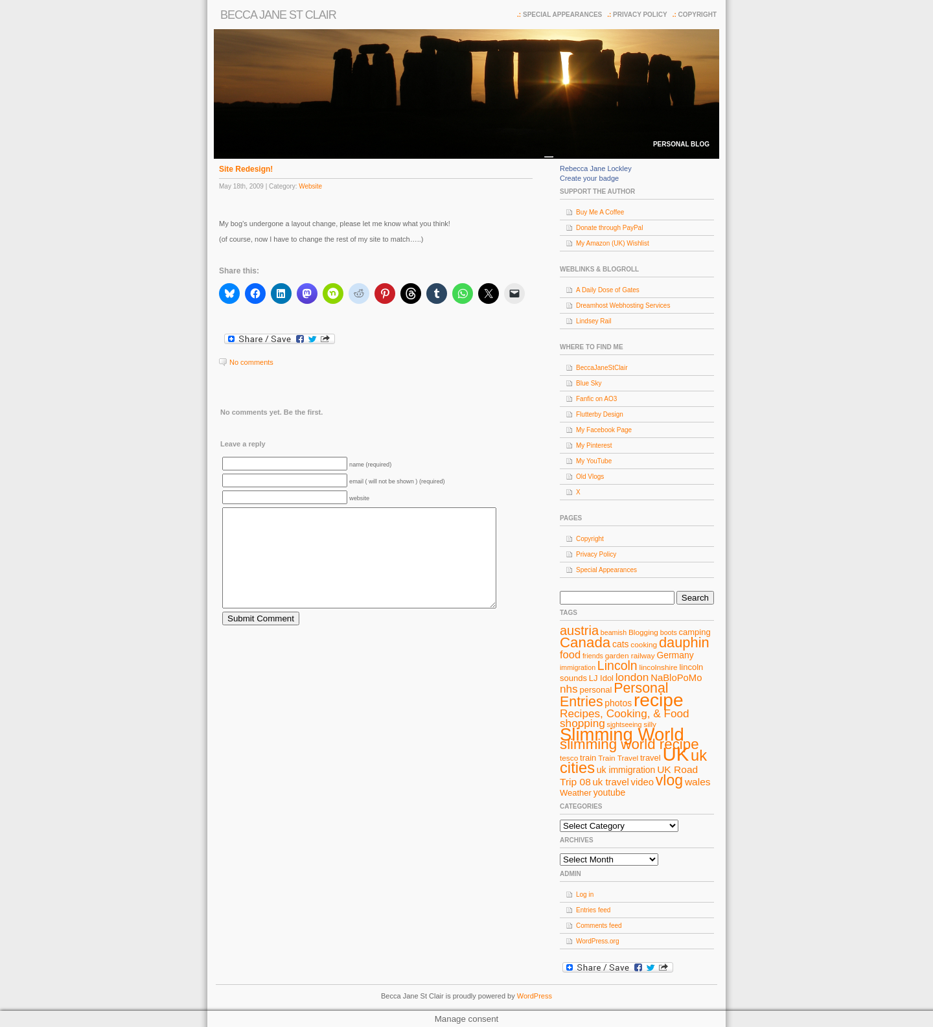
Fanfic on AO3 (596, 398)
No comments (251, 362)
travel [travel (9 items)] (650, 758)
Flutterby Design (599, 414)
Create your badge (589, 178)
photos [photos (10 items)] (618, 703)
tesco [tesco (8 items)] (569, 758)
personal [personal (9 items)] (596, 690)
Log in (584, 894)
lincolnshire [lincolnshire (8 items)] (658, 667)
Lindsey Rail (593, 321)
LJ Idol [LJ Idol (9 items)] (601, 678)
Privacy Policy (640, 14)
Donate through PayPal (609, 227)
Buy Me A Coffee (600, 212)
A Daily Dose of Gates (607, 290)
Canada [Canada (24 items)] (585, 642)
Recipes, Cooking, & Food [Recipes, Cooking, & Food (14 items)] (624, 713)
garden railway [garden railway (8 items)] (630, 655)
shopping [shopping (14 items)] (582, 723)
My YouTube (594, 461)
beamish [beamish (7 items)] (614, 632)
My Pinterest (594, 445)
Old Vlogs (590, 476)
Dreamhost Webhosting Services (623, 305)
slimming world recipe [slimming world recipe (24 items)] (629, 744)
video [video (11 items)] (642, 782)
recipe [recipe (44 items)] (659, 700)
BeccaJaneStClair (601, 367)
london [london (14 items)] (632, 677)
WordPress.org (597, 941)
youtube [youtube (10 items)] (609, 792)
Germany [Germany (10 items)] (674, 655)
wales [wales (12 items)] (698, 781)
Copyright (697, 14)
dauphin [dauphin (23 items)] (684, 642)
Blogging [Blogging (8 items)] (643, 632)
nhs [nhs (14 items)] (569, 688)
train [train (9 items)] (588, 758)
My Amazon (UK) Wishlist (612, 243)
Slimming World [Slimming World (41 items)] (622, 734)
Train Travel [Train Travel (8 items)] (618, 758)
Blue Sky (588, 383)
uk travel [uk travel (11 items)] (611, 782)
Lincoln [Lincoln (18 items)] (617, 665)
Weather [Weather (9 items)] (576, 793)
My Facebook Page (604, 429)
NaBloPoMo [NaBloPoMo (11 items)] (676, 678)
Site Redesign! (246, 169)
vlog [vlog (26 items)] (669, 780)
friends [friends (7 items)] (592, 656)
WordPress (534, 996)
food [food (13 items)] (570, 654)
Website (310, 186)
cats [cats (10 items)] (620, 644)
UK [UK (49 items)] (676, 754)
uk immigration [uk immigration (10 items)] (626, 770)
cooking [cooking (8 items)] (643, 644)
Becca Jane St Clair (278, 14)
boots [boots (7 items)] (668, 632)
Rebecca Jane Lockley (596, 168)
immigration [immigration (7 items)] (577, 667)
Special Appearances (562, 14)
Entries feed (593, 910)
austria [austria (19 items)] (579, 630)
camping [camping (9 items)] (695, 632)
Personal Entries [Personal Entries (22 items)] (614, 695)
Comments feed (599, 925)
